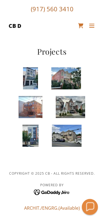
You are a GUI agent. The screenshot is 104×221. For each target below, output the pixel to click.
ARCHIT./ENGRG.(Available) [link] (52, 208)
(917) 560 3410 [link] (52, 9)
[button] (91, 25)
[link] (15, 26)
